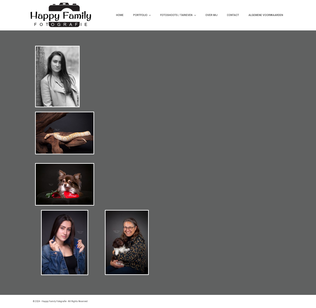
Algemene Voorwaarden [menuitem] (265, 15)
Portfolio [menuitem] (142, 15)
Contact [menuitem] (233, 15)
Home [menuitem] (120, 15)
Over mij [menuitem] (211, 15)
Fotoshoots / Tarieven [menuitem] (178, 15)
